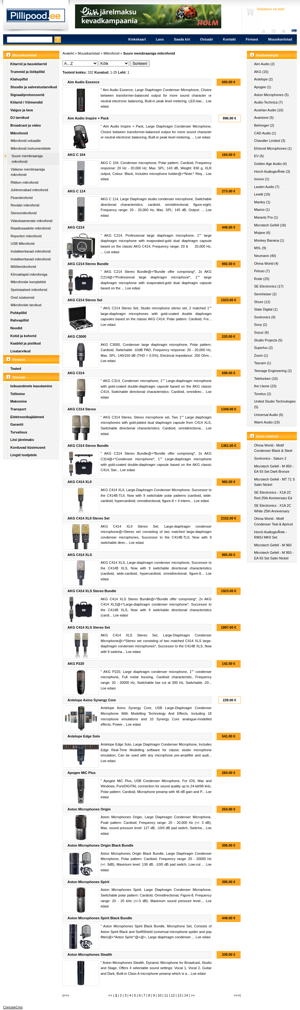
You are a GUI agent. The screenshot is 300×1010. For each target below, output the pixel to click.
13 (179, 995)
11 (166, 995)
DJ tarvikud (19, 117)
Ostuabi (206, 39)
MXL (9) (260, 248)
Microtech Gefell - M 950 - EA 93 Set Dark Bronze (274, 469)
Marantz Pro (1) (266, 217)
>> (193, 995)
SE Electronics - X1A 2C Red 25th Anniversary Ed (273, 495)
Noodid (16, 328)
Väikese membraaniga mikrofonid (28, 172)
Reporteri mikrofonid (26, 236)
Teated (15, 368)
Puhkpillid (18, 313)
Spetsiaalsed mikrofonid (29, 290)
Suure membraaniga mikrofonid (27, 158)
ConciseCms (12, 1007)
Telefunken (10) (266, 378)
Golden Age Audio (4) (270, 164)
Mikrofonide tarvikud (26, 305)
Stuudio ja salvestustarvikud (33, 87)
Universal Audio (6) (268, 415)
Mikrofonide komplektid (28, 282)
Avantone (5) (264, 117)
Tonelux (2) (262, 394)
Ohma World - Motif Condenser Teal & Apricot (273, 521)
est (294, 31)
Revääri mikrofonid (25, 205)
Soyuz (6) (261, 332)
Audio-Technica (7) (268, 102)
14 (186, 995)
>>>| (237, 995)
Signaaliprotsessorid (27, 95)
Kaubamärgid (267, 55)
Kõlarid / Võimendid (26, 102)
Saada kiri (275, 31)
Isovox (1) (261, 179)
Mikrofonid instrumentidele (31, 148)
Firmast (252, 39)
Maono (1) (262, 209)
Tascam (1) (262, 363)
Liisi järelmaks (22, 440)
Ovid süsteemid (22, 297)
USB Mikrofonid (22, 243)
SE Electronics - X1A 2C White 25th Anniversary (272, 508)
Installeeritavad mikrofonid (31, 251)
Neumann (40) (265, 256)
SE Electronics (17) (268, 286)
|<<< (65, 995)
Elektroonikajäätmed (27, 417)
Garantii (16, 424)
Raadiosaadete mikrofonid (31, 228)
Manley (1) (262, 202)
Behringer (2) (264, 125)
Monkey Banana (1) (269, 240)
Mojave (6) (262, 232)
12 (173, 995)
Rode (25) (261, 279)
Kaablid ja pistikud (25, 343)
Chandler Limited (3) (269, 141)
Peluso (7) (262, 271)
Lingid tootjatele (23, 455)
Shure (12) (262, 302)
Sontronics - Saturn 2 (270, 458)
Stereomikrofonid (24, 213)
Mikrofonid (19, 133)
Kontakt (229, 39)
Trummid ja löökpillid (27, 72)
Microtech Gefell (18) (270, 225)
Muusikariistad (280, 39)
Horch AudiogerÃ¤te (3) (272, 171)
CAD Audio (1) (265, 133)
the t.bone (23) (265, 386)
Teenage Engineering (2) (273, 371)
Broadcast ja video (25, 125)
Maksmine (18, 401)
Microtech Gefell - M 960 (273, 545)
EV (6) (259, 156)
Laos (160, 39)
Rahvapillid (19, 320)
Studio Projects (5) (268, 340)
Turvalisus (18, 432)
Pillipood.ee (36, 17)
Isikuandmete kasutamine (31, 386)
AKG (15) (261, 72)
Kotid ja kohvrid (23, 336)
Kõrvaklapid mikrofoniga (29, 274)
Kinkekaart (137, 39)
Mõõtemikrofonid (23, 266)
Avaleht (265, 31)
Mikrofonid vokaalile (26, 141)
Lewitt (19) (262, 194)
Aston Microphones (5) (271, 95)
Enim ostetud (267, 436)
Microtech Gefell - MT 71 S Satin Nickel (274, 482)
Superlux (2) (263, 348)
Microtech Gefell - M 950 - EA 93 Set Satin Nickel (274, 555)
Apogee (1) (262, 87)
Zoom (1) (261, 355)
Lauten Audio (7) (266, 187)
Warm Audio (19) (267, 422)
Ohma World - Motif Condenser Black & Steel (273, 448)
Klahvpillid (19, 79)
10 (159, 995)
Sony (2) (260, 324)
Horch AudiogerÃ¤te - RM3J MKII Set (270, 534)
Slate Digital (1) (266, 309)
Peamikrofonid (21, 198)
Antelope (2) (263, 79)
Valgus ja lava (21, 110)
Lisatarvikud (20, 351)
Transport (18, 409)
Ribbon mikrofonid (24, 182)
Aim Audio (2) (264, 64)
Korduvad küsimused (27, 447)
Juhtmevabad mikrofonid (29, 190)
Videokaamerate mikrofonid (31, 221)
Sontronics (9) (264, 317)
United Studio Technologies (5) (275, 404)
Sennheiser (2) (265, 294)
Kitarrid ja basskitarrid (28, 64)
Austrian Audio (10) (268, 110)
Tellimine (17, 394)
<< (110, 995)
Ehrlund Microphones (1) (273, 148)
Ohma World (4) (266, 263)
